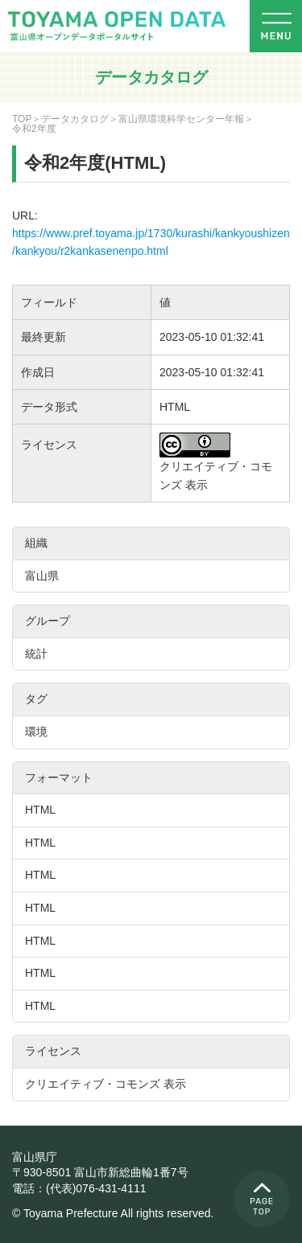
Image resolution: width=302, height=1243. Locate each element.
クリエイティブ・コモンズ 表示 (105, 1083)
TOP (21, 119)
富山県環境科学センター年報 (181, 119)
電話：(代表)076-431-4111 (79, 1188)
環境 (36, 731)
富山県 (42, 575)
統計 (36, 653)
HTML (40, 809)
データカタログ (75, 119)
